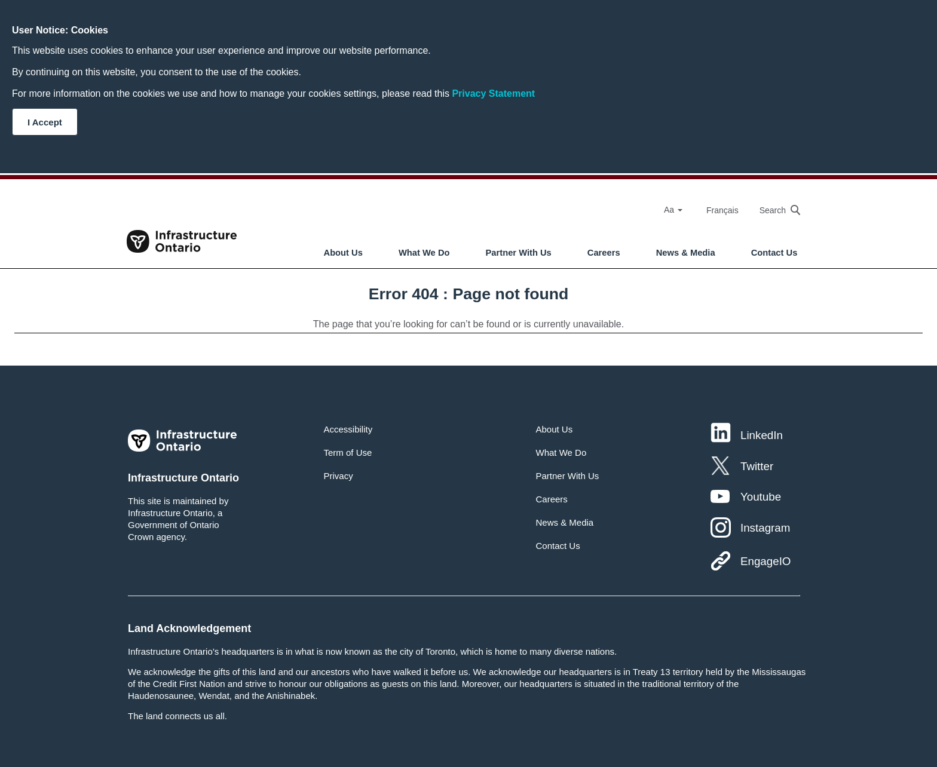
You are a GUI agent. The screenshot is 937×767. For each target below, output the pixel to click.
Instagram (765, 527)
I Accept (44, 122)
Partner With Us (519, 252)
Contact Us (774, 252)
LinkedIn (761, 435)
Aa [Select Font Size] (673, 209)
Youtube (760, 496)
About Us (343, 252)
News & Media (685, 252)
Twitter (756, 466)
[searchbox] (774, 210)
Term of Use (348, 452)
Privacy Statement (493, 93)
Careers (603, 252)
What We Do (424, 252)
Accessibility (348, 429)
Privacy (338, 476)
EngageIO (765, 561)
